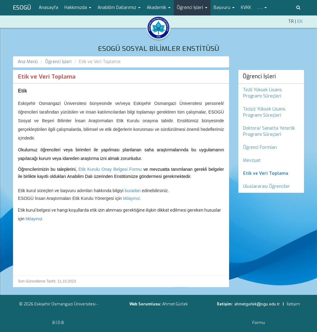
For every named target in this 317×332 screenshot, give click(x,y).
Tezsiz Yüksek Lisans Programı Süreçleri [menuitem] (264, 112)
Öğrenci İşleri (58, 62)
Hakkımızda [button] (77, 8)
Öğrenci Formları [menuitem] (260, 147)
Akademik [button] (159, 8)
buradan (133, 190)
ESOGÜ (22, 7)
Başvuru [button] (224, 8)
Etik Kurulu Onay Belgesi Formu (109, 169)
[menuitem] (271, 173)
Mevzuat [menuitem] (252, 160)
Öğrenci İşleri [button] (192, 8)
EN (299, 21)
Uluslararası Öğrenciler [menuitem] (266, 186)
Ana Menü (28, 62)
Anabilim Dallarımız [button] (119, 8)
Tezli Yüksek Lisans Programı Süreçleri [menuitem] (262, 93)
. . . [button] (262, 8)
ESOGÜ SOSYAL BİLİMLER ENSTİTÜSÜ (158, 48)
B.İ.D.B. (58, 322)
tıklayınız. (132, 198)
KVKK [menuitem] (246, 8)
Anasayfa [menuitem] (48, 8)
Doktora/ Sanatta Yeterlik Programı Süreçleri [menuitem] (269, 131)
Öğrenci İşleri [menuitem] (259, 76)
